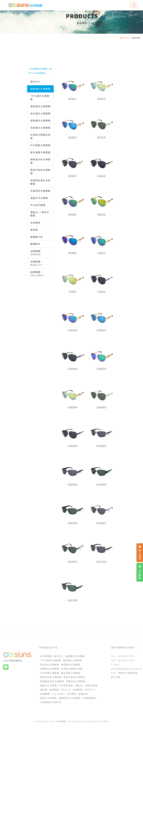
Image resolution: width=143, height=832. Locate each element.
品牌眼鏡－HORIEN (36, 252)
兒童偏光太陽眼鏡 (40, 127)
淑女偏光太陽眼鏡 (40, 113)
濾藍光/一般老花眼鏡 (39, 214)
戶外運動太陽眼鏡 (40, 145)
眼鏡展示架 (36, 236)
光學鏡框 (35, 222)
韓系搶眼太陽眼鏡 (40, 152)
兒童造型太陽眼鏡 (40, 190)
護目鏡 (34, 229)
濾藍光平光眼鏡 (39, 198)
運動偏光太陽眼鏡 (40, 120)
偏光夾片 (35, 81)
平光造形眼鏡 (37, 205)
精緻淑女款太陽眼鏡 (40, 161)
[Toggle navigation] (133, 5)
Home (125, 37)
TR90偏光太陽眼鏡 (40, 97)
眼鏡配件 (35, 243)
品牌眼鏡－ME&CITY (36, 263)
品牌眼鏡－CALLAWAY (37, 273)
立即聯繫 (140, 572)
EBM (105, 721)
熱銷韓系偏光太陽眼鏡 (40, 182)
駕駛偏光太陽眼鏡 (40, 106)
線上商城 (140, 553)
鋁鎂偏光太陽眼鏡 (40, 88)
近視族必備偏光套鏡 (40, 136)
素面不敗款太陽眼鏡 (40, 171)
